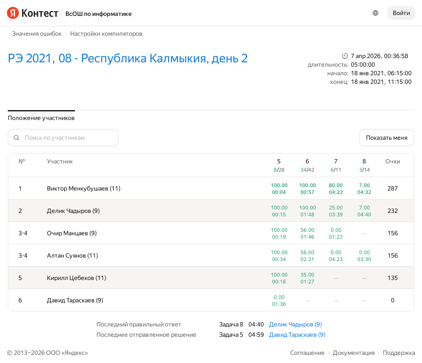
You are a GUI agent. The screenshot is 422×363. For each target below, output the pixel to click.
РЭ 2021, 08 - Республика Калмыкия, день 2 (128, 58)
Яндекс (75, 352)
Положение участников (41, 117)
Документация (354, 352)
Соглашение (307, 352)
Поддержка (399, 352)
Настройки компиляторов (106, 33)
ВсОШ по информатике (98, 13)
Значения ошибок (37, 33)
